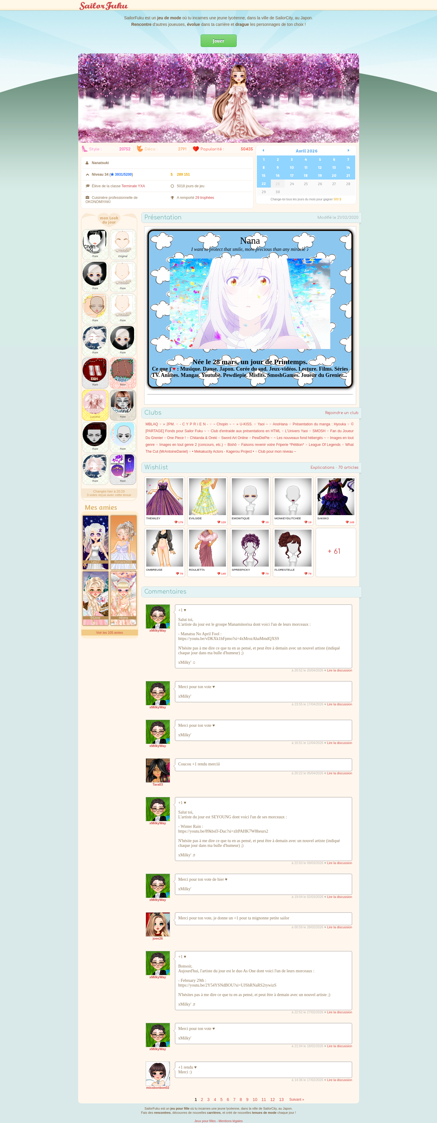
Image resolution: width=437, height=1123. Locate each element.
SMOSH (319, 431)
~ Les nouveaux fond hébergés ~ (300, 438)
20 (334, 175)
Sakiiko (323, 518)
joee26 (158, 938)
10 (292, 167)
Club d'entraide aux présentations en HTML (245, 431)
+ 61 (334, 552)
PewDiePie (261, 438)
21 (348, 175)
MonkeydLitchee (288, 518)
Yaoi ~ (262, 424)
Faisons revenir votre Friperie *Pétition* (272, 445)
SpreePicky (241, 569)
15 (263, 175)
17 (291, 175)
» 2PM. (169, 424)
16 (278, 175)
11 (305, 167)
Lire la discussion (339, 670)
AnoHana (280, 424)
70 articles (348, 467)
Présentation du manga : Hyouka (319, 424)
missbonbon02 (157, 1087)
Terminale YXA (133, 186)
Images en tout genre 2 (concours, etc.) (191, 445)
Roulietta (197, 569)
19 (320, 175)
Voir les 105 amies (109, 632)
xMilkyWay (158, 630)
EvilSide (195, 518)
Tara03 (158, 784)
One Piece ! (176, 438)
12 (320, 167)
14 (348, 167)
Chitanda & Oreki (203, 438)
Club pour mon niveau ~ (277, 451)
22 (264, 183)
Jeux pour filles (205, 1121)
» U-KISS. (244, 424)
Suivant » (296, 1099)
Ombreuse (154, 569)
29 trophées (204, 198)
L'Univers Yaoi (296, 431)
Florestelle (285, 569)
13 (334, 167)
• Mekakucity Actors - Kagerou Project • (223, 451)
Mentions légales (230, 1121)
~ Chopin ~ (222, 424)
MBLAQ (152, 424)
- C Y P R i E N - (194, 424)
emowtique (241, 518)
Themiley (153, 518)
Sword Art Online (234, 438)
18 (306, 175)
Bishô (232, 445)
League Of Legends (325, 445)
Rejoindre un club (342, 413)
